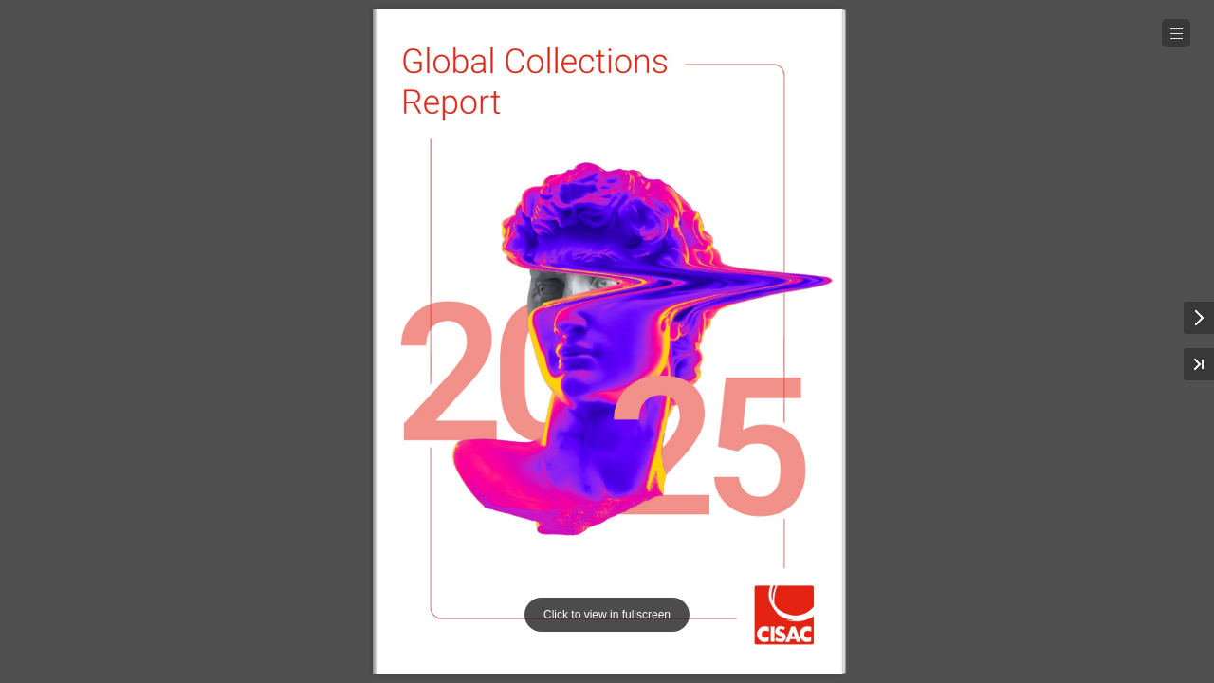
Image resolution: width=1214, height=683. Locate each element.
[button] (1176, 33)
